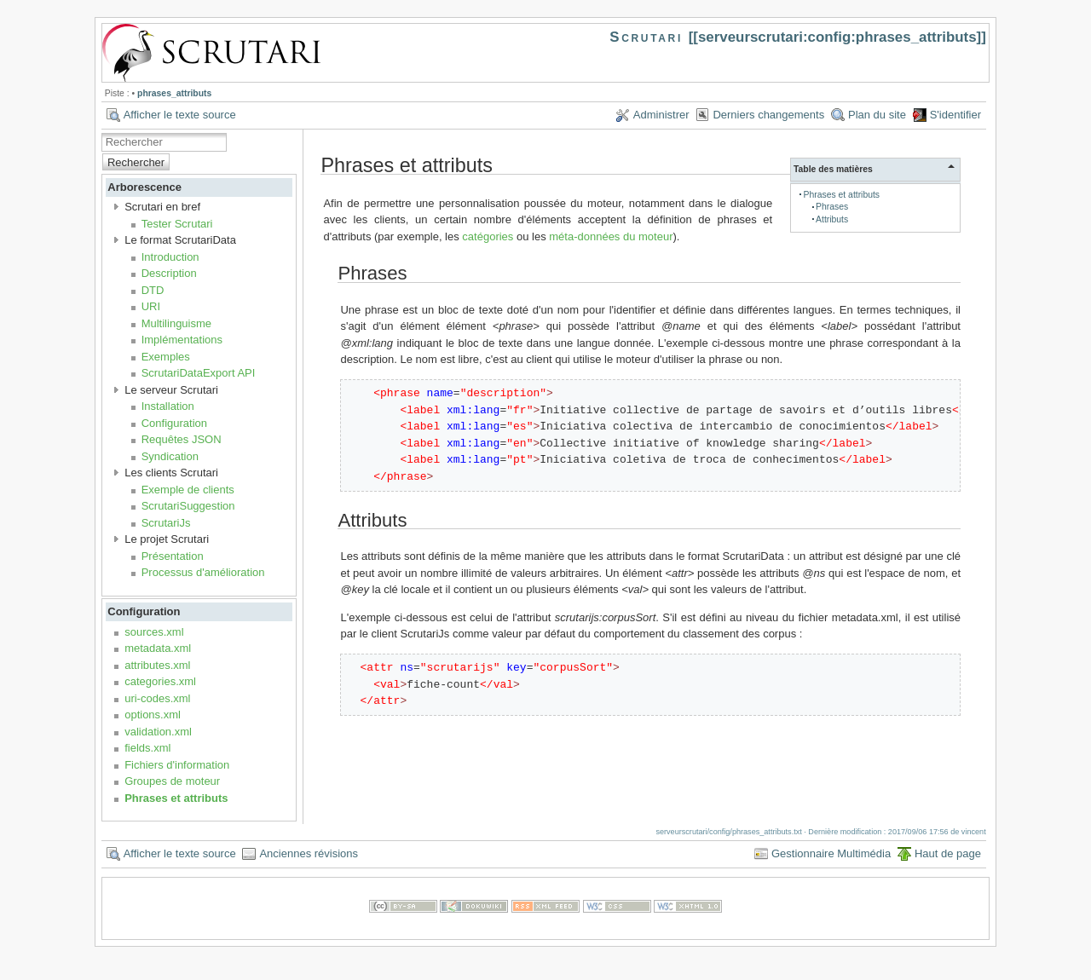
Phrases (832, 206)
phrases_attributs (174, 93)
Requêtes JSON (181, 439)
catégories (487, 236)
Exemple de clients (187, 489)
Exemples (165, 356)
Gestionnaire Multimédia (831, 853)
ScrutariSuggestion (188, 505)
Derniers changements (768, 114)
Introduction (170, 257)
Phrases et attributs (176, 798)
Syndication (170, 456)
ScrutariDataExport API (198, 372)
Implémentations (181, 339)
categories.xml (160, 681)
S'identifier (955, 114)
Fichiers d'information (176, 764)
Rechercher (136, 162)
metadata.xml (157, 648)
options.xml (152, 714)
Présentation (172, 556)
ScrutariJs (166, 522)
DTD (153, 290)
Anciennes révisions (308, 853)
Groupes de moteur (172, 781)
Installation (167, 406)
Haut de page (948, 853)
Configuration (174, 423)
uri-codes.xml (157, 698)
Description (169, 273)
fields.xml (147, 747)
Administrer (661, 114)
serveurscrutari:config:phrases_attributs (837, 37)
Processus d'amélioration (203, 572)
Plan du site (877, 114)
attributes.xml (157, 665)
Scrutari (646, 37)
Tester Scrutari (177, 223)
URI (150, 306)
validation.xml (158, 731)
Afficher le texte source (180, 114)
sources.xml (153, 631)
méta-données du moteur (610, 236)
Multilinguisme (176, 323)
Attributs (832, 219)
